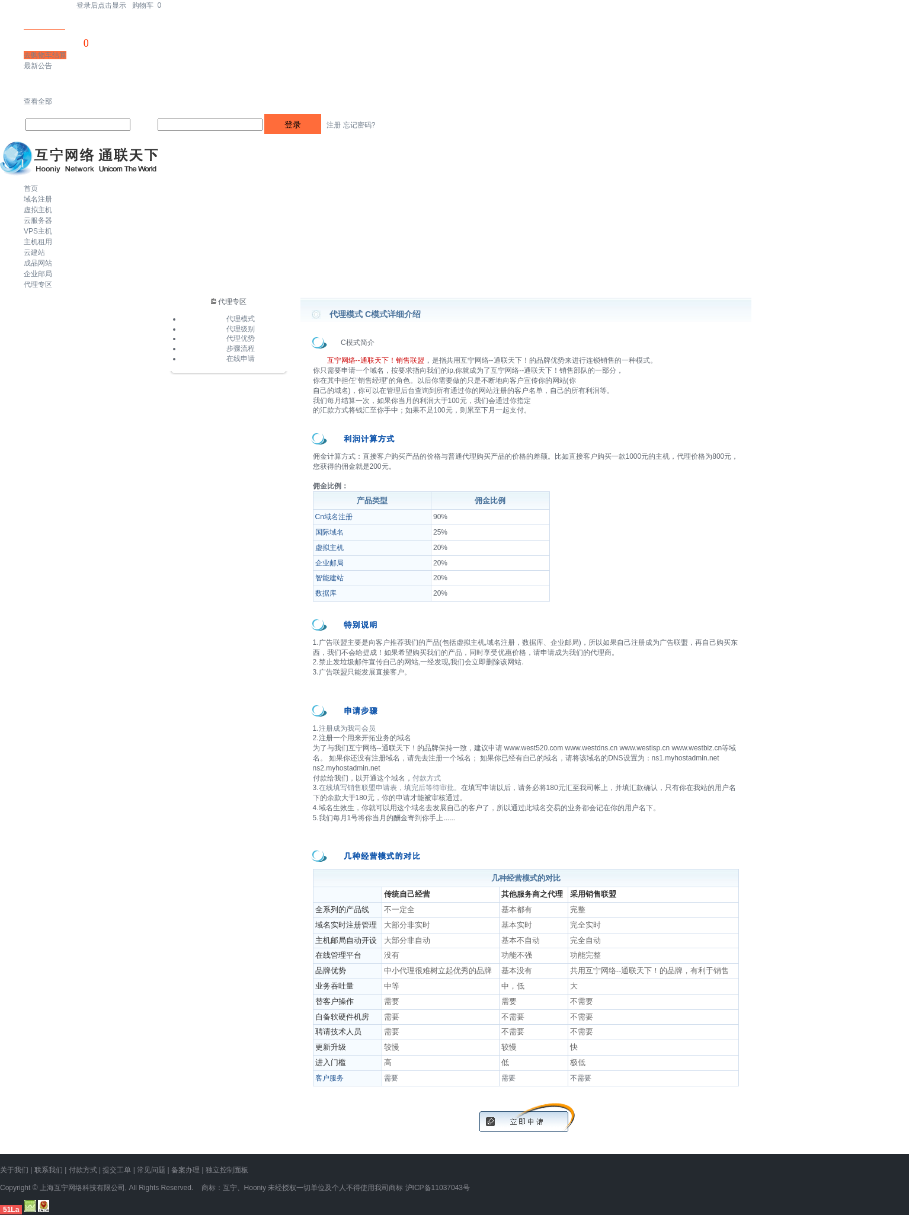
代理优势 (240, 338)
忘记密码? (359, 125)
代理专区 (38, 284)
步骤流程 (240, 348)
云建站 (34, 252)
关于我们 (14, 1170)
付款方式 (426, 778)
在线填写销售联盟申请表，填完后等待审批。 (390, 788)
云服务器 (38, 220)
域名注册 (38, 199)
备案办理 (185, 1170)
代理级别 (240, 329)
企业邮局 (38, 274)
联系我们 (48, 1170)
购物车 (146, 5)
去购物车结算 (45, 55)
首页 (31, 188)
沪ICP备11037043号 (437, 1188)
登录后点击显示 (101, 5)
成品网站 (38, 263)
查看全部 (38, 101)
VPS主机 (38, 231)
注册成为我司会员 (347, 728)
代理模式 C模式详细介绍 (375, 314)
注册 (334, 125)
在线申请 (240, 358)
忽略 (67, 83)
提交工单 (117, 1170)
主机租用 (38, 242)
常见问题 (151, 1170)
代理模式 (240, 319)
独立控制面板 (227, 1170)
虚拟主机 (38, 210)
